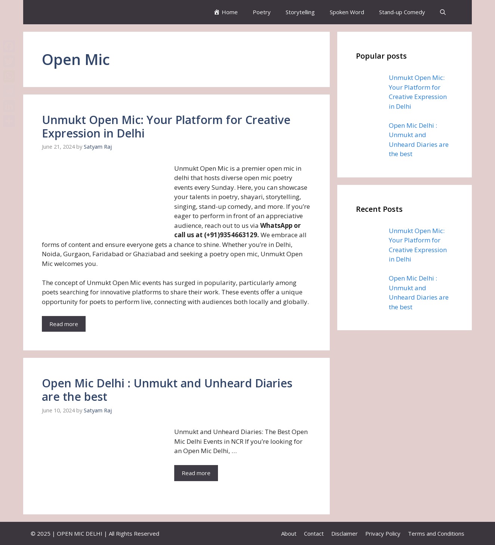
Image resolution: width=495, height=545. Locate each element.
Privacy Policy (382, 533)
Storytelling (300, 12)
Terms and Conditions (436, 533)
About (288, 533)
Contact (314, 533)
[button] (443, 12)
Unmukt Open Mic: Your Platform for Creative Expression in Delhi (166, 126)
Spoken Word (347, 12)
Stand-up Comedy (402, 12)
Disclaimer (344, 533)
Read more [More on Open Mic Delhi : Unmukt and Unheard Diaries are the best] (196, 473)
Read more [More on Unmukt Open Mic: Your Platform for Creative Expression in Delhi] (63, 324)
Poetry (262, 12)
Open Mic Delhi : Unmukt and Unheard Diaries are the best (167, 389)
